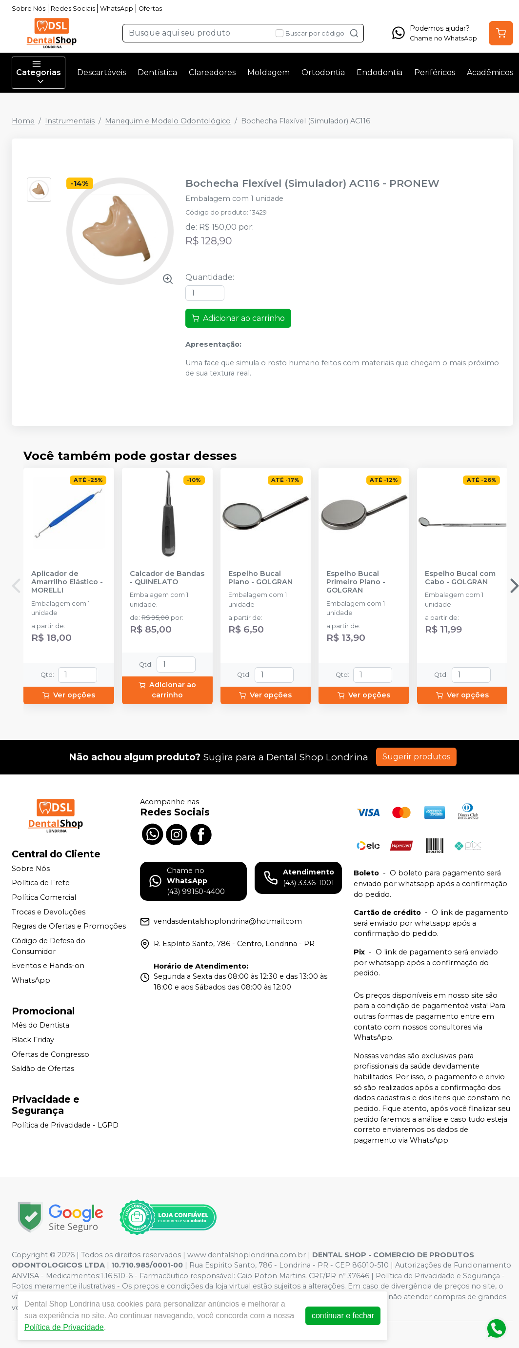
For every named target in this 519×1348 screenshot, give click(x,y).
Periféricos (434, 72)
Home (23, 121)
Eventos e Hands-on (48, 965)
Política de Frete (41, 883)
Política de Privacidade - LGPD (65, 1125)
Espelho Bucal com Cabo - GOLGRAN (460, 578)
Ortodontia (323, 72)
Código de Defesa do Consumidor (48, 946)
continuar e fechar (343, 1315)
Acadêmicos (490, 72)
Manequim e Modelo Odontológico (168, 121)
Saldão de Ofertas (43, 1068)
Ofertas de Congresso (50, 1054)
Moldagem (268, 72)
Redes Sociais (73, 8)
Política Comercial (44, 897)
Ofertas (150, 8)
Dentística (157, 72)
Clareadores (212, 72)
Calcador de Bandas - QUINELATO (167, 578)
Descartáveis (101, 72)
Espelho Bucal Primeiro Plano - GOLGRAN (355, 582)
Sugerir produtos (416, 756)
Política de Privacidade (64, 1327)
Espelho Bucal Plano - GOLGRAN (260, 578)
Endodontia (379, 72)
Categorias (38, 72)
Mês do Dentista (40, 1025)
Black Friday (33, 1039)
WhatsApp (116, 8)
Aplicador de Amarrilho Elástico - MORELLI (67, 582)
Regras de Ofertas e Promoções (69, 926)
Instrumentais (70, 121)
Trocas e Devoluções (48, 912)
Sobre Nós (28, 8)
